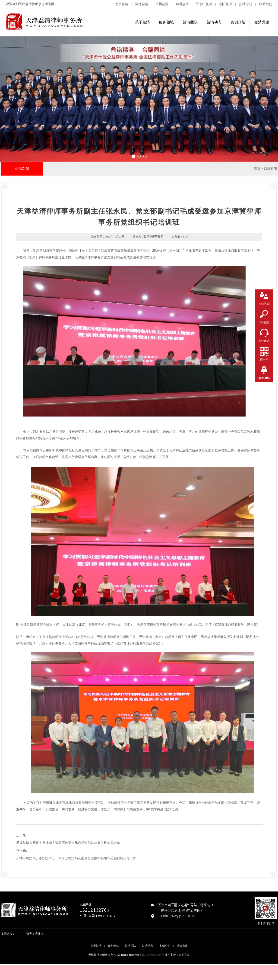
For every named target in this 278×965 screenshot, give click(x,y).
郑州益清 (182, 4)
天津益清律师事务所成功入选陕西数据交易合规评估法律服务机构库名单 (68, 843)
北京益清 (121, 4)
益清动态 (214, 22)
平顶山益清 (204, 4)
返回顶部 (264, 378)
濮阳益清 (225, 4)
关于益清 (142, 22)
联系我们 (265, 4)
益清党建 (261, 22)
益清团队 (190, 22)
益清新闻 (270, 168)
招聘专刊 (245, 4)
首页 (257, 168)
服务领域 (166, 22)
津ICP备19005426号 (152, 954)
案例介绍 (238, 22)
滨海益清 (141, 4)
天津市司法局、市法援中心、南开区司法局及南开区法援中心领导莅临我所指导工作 (76, 858)
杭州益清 (161, 4)
